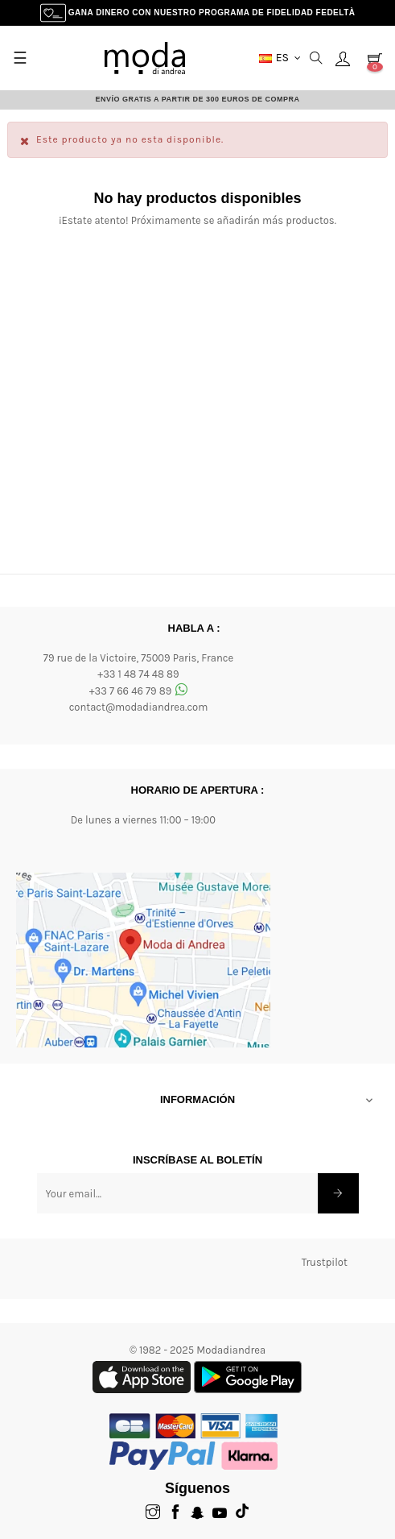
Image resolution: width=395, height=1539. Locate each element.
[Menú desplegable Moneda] (280, 58)
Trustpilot (325, 1262)
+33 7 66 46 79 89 (138, 691)
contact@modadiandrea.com (138, 707)
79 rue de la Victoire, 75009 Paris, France (138, 658)
